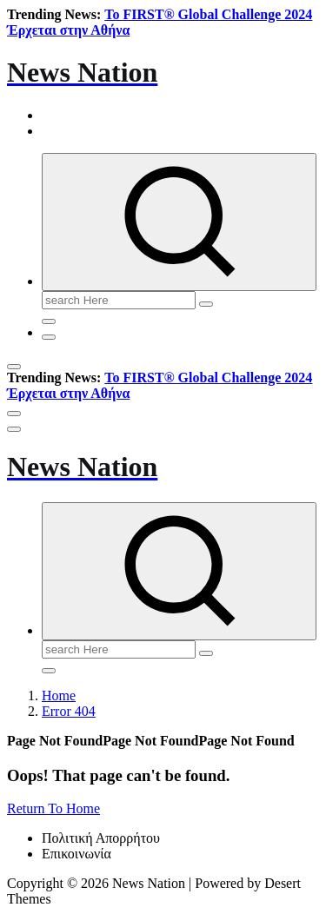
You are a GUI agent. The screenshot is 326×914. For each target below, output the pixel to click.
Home (59, 695)
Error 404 (69, 711)
